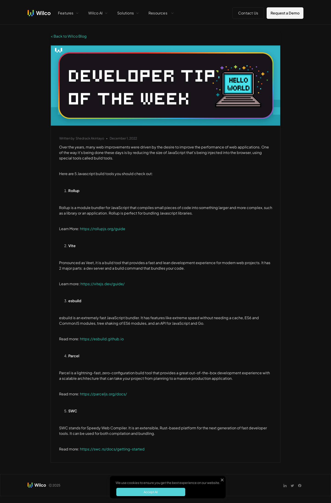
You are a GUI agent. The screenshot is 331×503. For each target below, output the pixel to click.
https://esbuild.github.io (102, 338)
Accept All (151, 492)
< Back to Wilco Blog (69, 36)
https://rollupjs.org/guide (102, 228)
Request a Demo (285, 13)
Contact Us (248, 13)
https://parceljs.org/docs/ (103, 393)
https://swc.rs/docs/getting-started (112, 449)
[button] (68, 13)
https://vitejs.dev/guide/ (102, 283)
